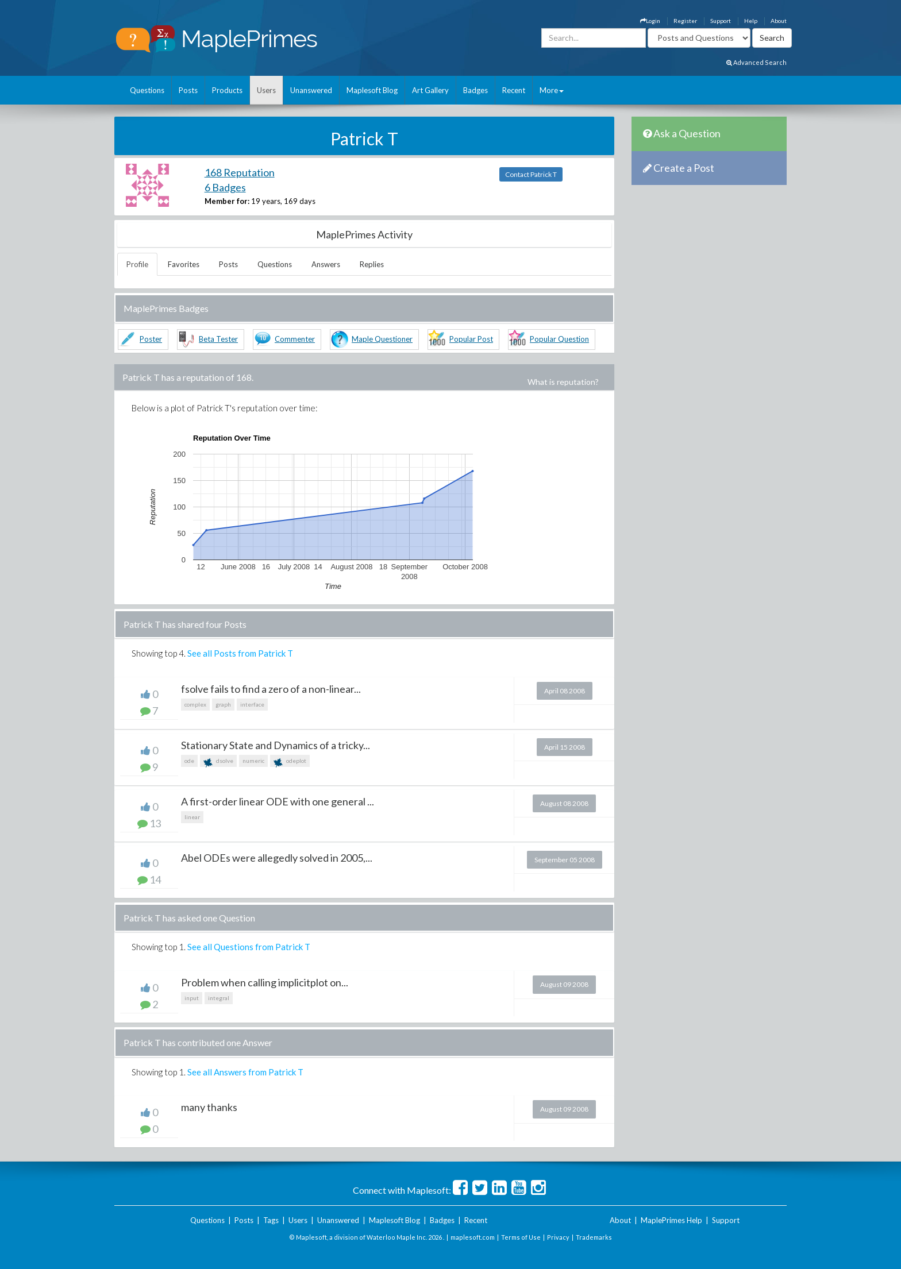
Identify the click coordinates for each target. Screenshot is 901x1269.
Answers (325, 264)
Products (227, 90)
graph (223, 704)
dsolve (218, 762)
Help (750, 20)
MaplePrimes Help (671, 1220)
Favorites (183, 264)
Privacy (558, 1237)
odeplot (290, 762)
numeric (253, 760)
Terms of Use (521, 1237)
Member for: (227, 201)
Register (685, 20)
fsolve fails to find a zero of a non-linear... (271, 688)
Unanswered (311, 90)
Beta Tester (218, 339)
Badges (475, 90)
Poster (151, 339)
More (552, 90)
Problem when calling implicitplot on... (264, 982)
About (779, 20)
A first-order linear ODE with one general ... (277, 801)
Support (720, 20)
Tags (271, 1220)
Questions (147, 90)
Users (266, 90)
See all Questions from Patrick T (248, 947)
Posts (188, 90)
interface (252, 704)
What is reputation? (563, 382)
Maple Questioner (382, 339)
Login (650, 20)
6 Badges (225, 187)
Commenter (295, 339)
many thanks (209, 1107)
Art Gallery (430, 90)
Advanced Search (756, 62)
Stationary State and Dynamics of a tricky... (275, 745)
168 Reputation (240, 172)
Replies (372, 264)
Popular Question (559, 339)
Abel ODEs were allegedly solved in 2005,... (276, 857)
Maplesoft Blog (372, 90)
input (191, 997)
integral (218, 997)
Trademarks (594, 1237)
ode (189, 760)
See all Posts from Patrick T (240, 653)
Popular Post (471, 339)
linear (192, 816)
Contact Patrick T (531, 174)
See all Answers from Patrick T (245, 1072)
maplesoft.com (472, 1237)
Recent (513, 90)
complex (195, 704)
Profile (137, 264)
